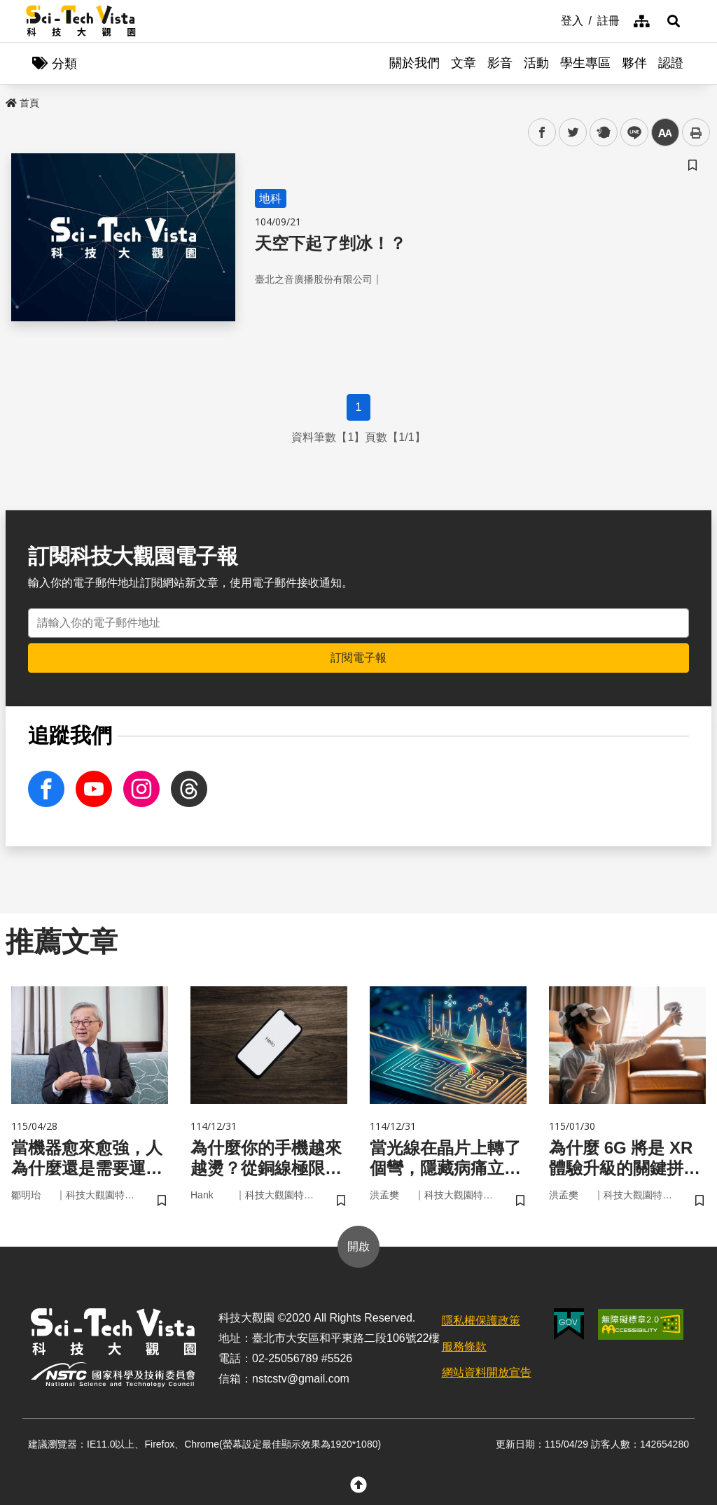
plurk (602, 133)
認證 (670, 63)
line (630, 133)
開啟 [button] (358, 1246)
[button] (674, 21)
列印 (696, 132)
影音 (500, 63)
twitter (573, 133)
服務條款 (464, 1346)
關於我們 (414, 63)
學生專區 (585, 63)
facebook (542, 133)
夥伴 (634, 63)
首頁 (22, 102)
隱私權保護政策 (481, 1320)
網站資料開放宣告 (486, 1372)
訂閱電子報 (358, 658)
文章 (463, 63)
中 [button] (665, 133)
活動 (536, 63)
